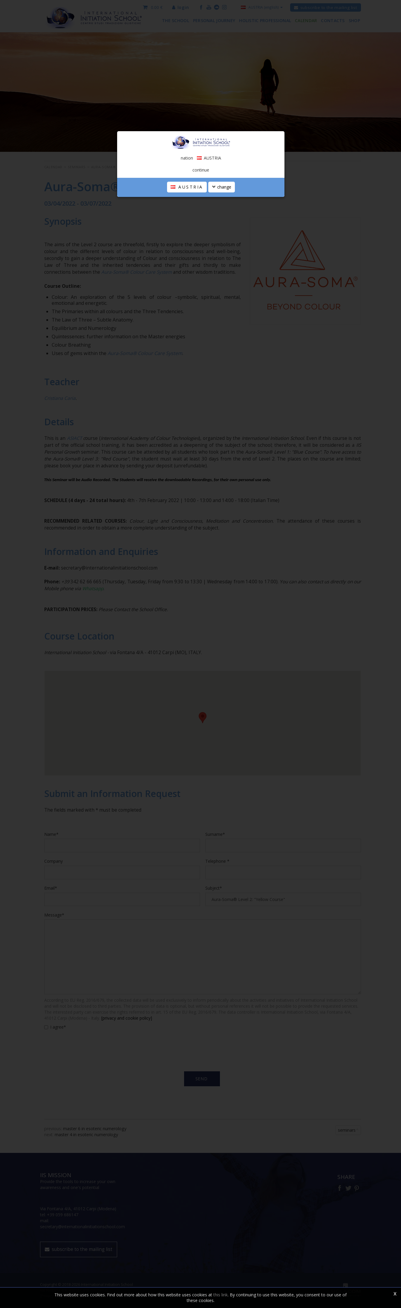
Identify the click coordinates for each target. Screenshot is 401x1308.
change (221, 187)
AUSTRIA (187, 187)
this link (220, 1295)
